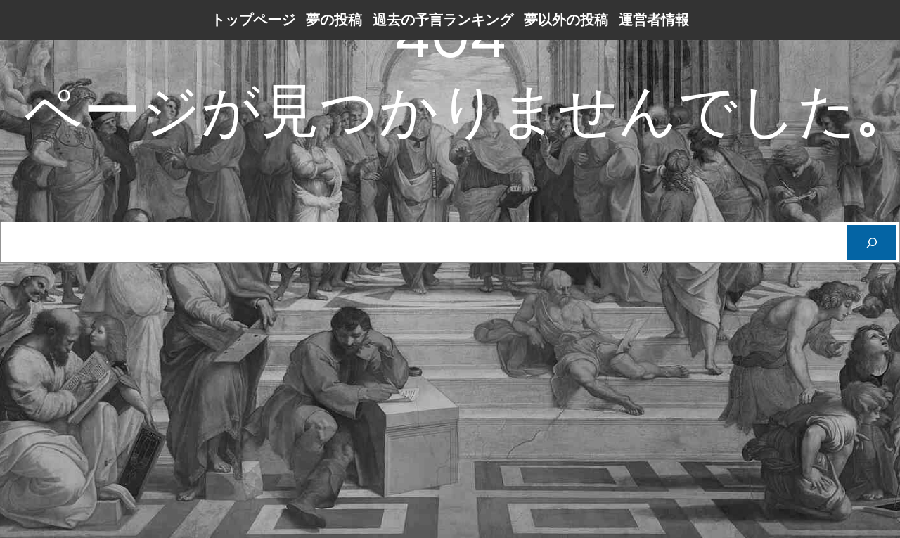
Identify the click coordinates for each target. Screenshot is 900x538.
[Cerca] (871, 242)
